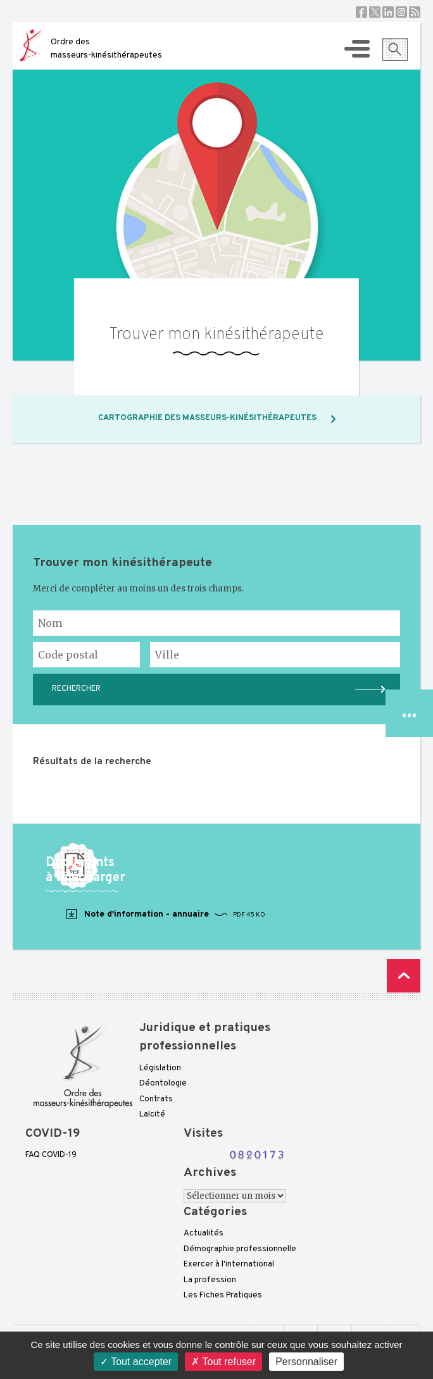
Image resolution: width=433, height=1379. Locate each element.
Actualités (203, 1233)
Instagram (401, 12)
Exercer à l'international (229, 1264)
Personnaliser (306, 1361)
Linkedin (388, 12)
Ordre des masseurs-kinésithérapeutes (106, 49)
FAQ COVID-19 (51, 1155)
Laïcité (152, 1115)
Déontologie (163, 1084)
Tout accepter (136, 1361)
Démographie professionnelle (240, 1249)
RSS (414, 12)
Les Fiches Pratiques (223, 1295)
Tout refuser (223, 1361)
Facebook (361, 12)
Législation (160, 1068)
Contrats (156, 1099)
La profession (210, 1280)
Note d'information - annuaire (165, 914)
